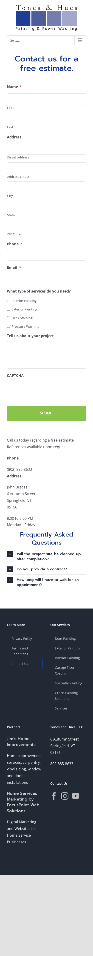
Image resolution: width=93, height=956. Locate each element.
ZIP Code (13, 234)
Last (10, 127)
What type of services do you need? (39, 291)
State (11, 215)
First (10, 108)
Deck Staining (22, 318)
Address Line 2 (18, 177)
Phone (15, 244)
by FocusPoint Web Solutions (23, 805)
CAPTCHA (15, 375)
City (10, 196)
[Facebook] (54, 796)
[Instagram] (64, 796)
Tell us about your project (30, 335)
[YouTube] (75, 796)
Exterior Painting (24, 309)
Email (14, 267)
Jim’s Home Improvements (21, 741)
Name (14, 86)
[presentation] (42, 390)
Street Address (18, 157)
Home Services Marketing (22, 796)
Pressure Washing (25, 326)
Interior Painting (24, 301)
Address (14, 137)
